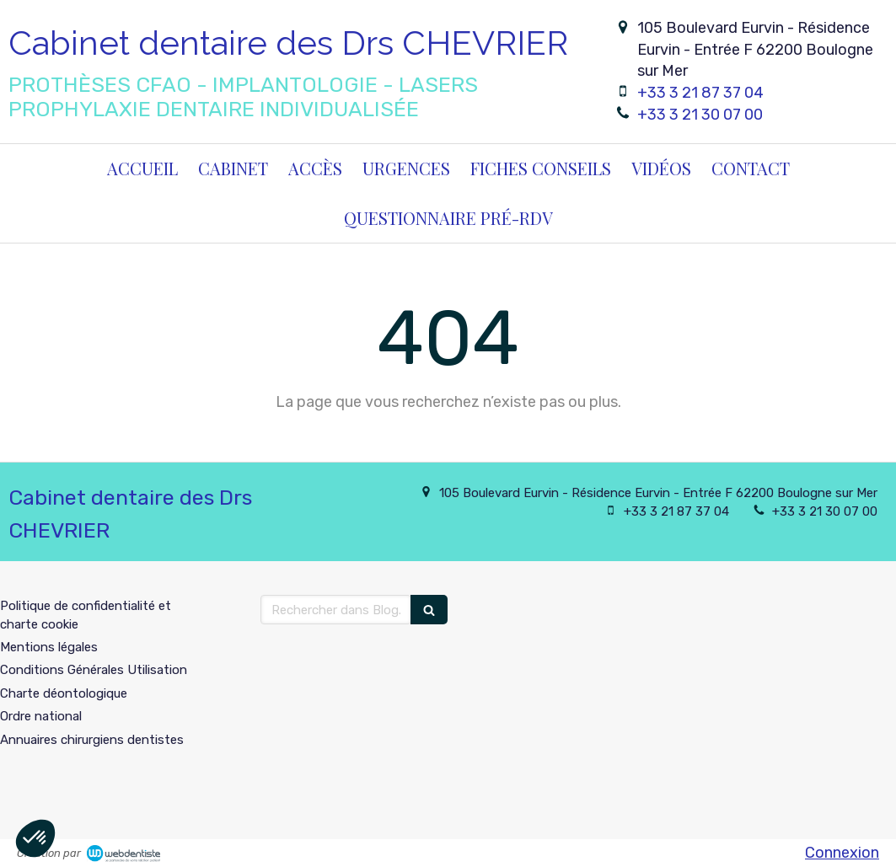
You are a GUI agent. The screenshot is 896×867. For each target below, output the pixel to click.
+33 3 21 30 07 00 (700, 114)
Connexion (842, 852)
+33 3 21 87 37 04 (700, 92)
